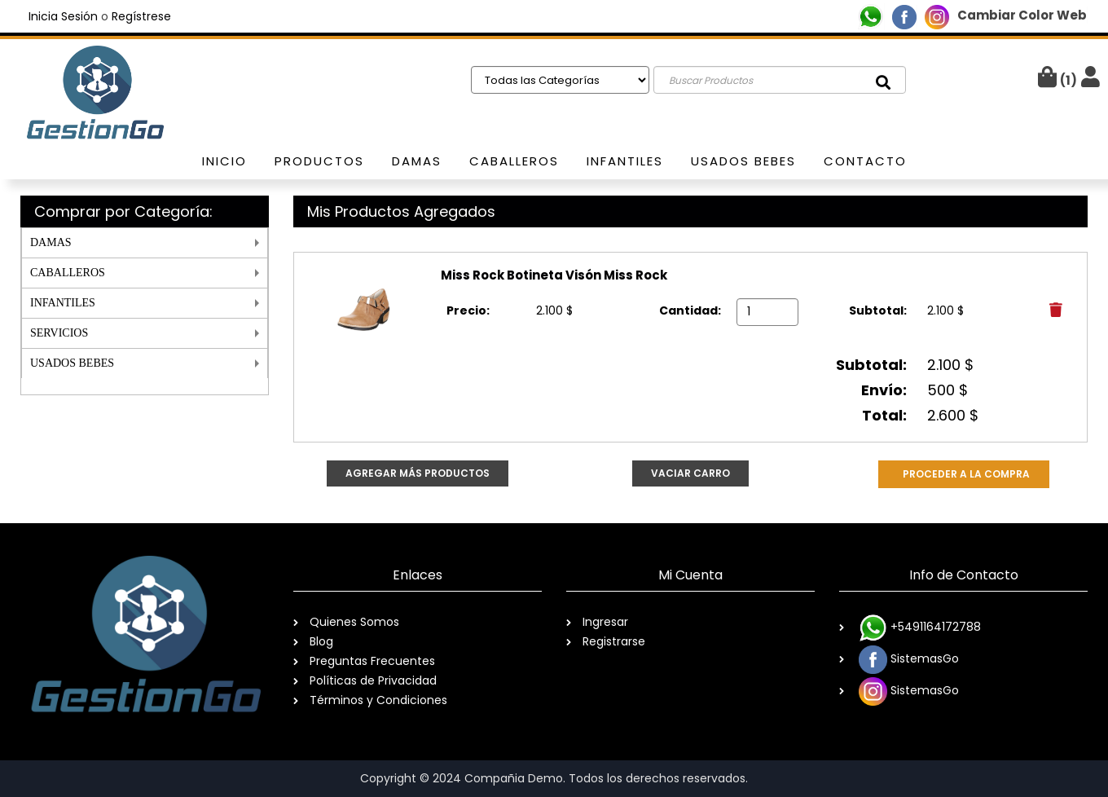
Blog (321, 641)
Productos (319, 161)
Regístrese (141, 16)
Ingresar (605, 622)
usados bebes (743, 161)
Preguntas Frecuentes (372, 661)
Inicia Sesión (63, 16)
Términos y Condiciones (378, 700)
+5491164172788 (918, 628)
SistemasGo (907, 659)
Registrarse (614, 641)
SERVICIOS (59, 333)
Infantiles (625, 161)
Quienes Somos (354, 622)
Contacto (865, 161)
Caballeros (514, 161)
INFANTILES (62, 303)
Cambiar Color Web (1022, 15)
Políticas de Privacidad (373, 680)
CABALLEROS (67, 272)
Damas (417, 161)
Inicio (224, 161)
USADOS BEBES (72, 363)
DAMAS (51, 242)
